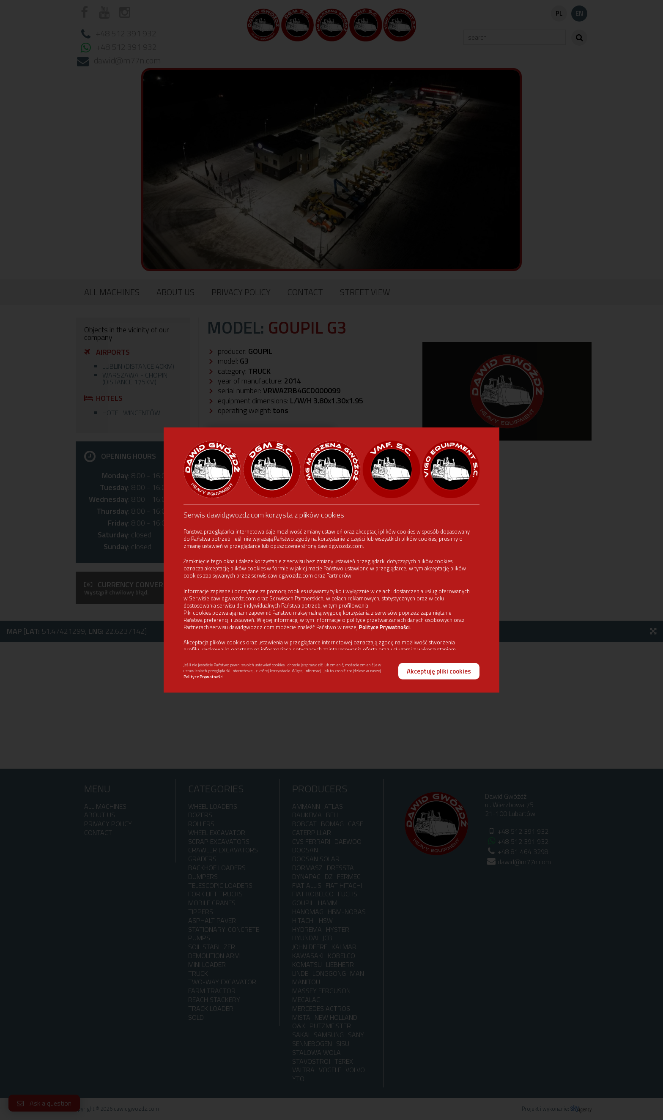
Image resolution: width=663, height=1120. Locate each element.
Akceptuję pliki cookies (439, 671)
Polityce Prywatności (384, 627)
